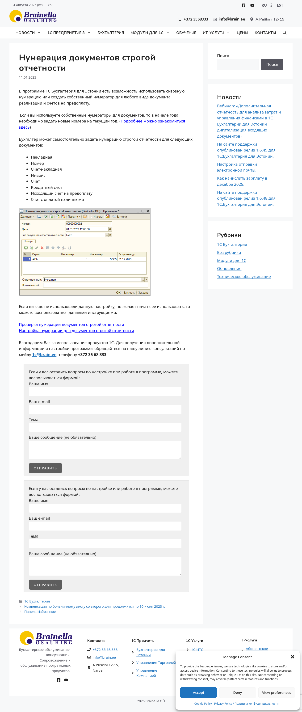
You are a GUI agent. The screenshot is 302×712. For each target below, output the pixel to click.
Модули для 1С (152, 32)
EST (280, 5)
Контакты (265, 32)
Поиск (223, 55)
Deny (237, 692)
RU (264, 5)
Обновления (229, 268)
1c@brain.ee (44, 354)
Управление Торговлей (156, 662)
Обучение (186, 32)
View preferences (276, 692)
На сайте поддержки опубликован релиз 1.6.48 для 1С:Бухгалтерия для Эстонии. (246, 198)
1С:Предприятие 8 (70, 32)
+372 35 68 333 (105, 649)
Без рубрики (229, 252)
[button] (292, 656)
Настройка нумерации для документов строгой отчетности (76, 330)
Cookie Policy (203, 704)
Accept (198, 692)
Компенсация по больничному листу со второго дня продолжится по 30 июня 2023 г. (94, 606)
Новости (30, 32)
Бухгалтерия (110, 32)
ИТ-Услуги (218, 32)
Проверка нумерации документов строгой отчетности (71, 324)
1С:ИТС (197, 649)
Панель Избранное (40, 611)
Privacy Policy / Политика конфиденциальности (246, 704)
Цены (242, 32)
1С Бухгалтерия (37, 601)
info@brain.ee (104, 657)
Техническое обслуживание (244, 276)
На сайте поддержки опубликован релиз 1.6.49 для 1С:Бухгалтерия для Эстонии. (246, 150)
